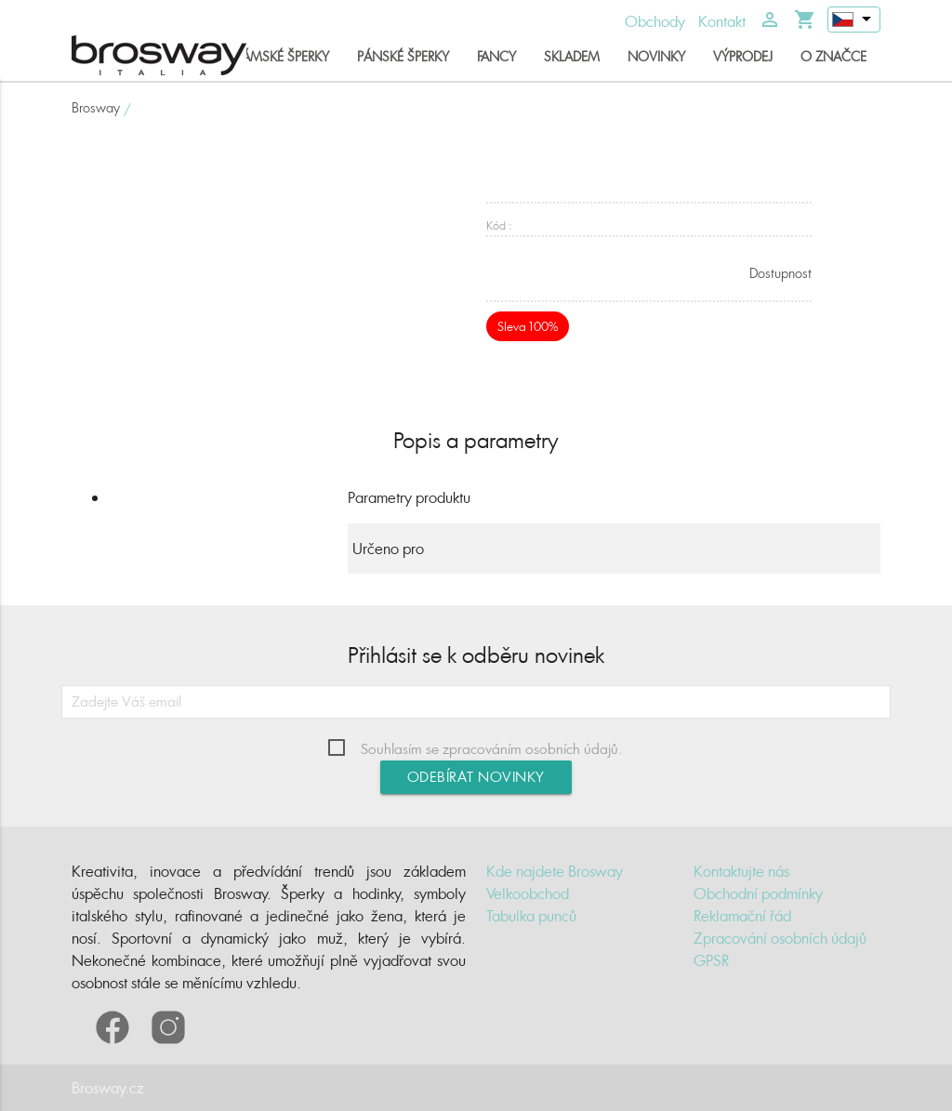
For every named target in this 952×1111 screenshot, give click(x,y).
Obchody (655, 21)
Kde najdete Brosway (554, 871)
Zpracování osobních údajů (780, 938)
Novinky (656, 56)
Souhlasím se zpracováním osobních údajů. (492, 749)
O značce (833, 56)
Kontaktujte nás (741, 871)
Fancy (496, 56)
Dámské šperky (281, 56)
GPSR (711, 960)
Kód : (499, 225)
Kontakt (722, 21)
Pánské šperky (403, 56)
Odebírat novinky (476, 777)
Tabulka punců (531, 916)
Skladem (572, 56)
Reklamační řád (742, 916)
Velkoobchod (527, 893)
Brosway (96, 107)
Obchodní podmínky (758, 893)
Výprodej (743, 56)
